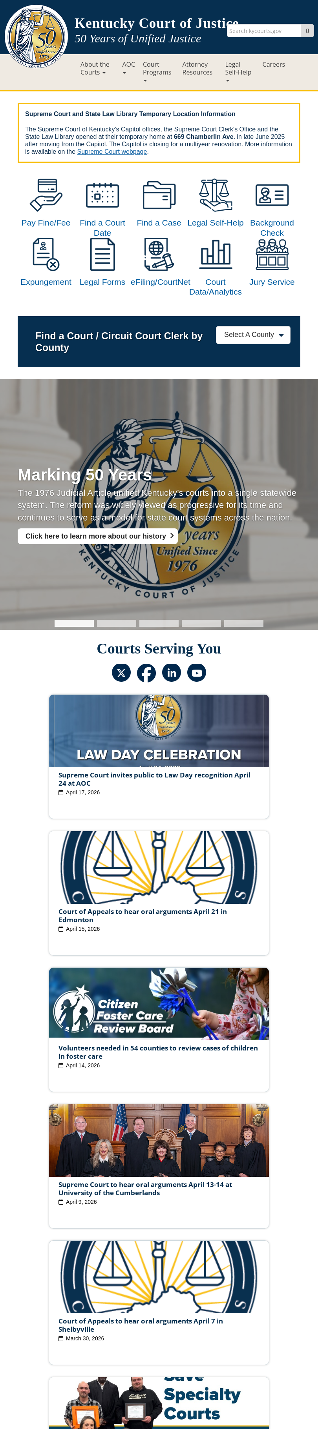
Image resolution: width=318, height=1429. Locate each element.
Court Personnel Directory (79, 1335)
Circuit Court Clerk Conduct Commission (158, 1323)
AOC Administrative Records (158, 1343)
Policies (138, 1356)
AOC (128, 67)
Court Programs (157, 71)
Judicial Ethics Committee (142, 1314)
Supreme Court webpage (112, 151)
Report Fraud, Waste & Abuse (160, 1335)
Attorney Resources (198, 68)
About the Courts (95, 68)
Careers (274, 64)
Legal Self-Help (238, 71)
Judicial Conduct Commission (224, 1314)
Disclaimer (201, 1356)
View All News (52, 1280)
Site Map (108, 1356)
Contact (159, 1400)
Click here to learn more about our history (96, 568)
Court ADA (73, 1356)
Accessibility (240, 1356)
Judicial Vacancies (76, 1314)
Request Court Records (238, 1335)
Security (168, 1356)
